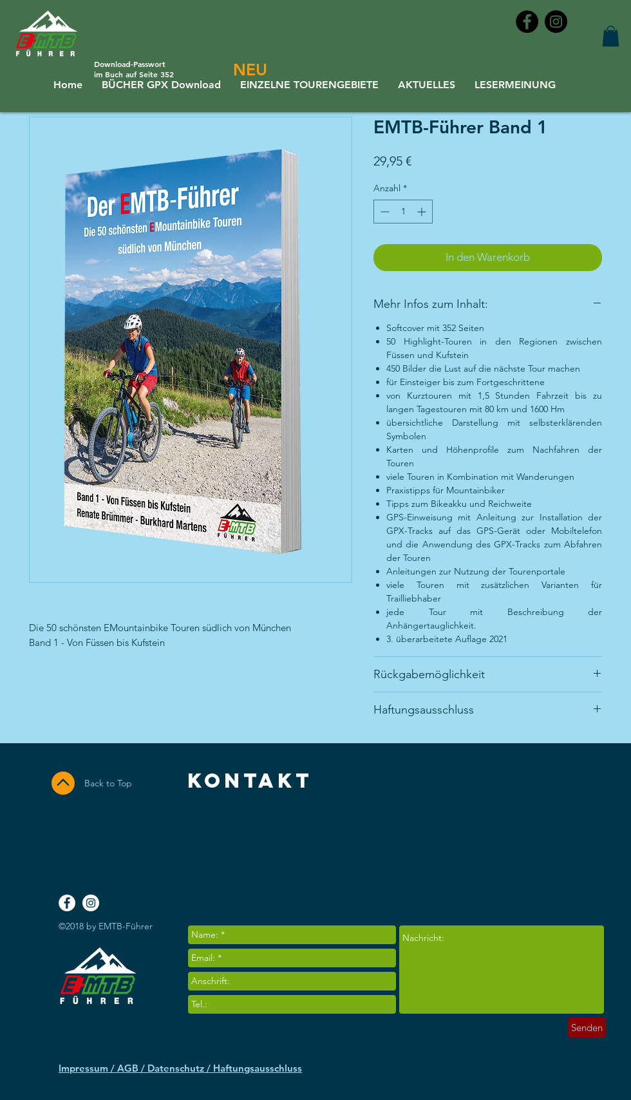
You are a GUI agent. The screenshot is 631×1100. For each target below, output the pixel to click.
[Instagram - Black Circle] (556, 21)
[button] (610, 36)
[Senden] (587, 1028)
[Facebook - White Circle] (67, 903)
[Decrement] (383, 211)
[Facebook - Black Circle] (527, 21)
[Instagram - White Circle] (90, 903)
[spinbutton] (403, 211)
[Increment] (423, 211)
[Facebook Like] (552, 846)
